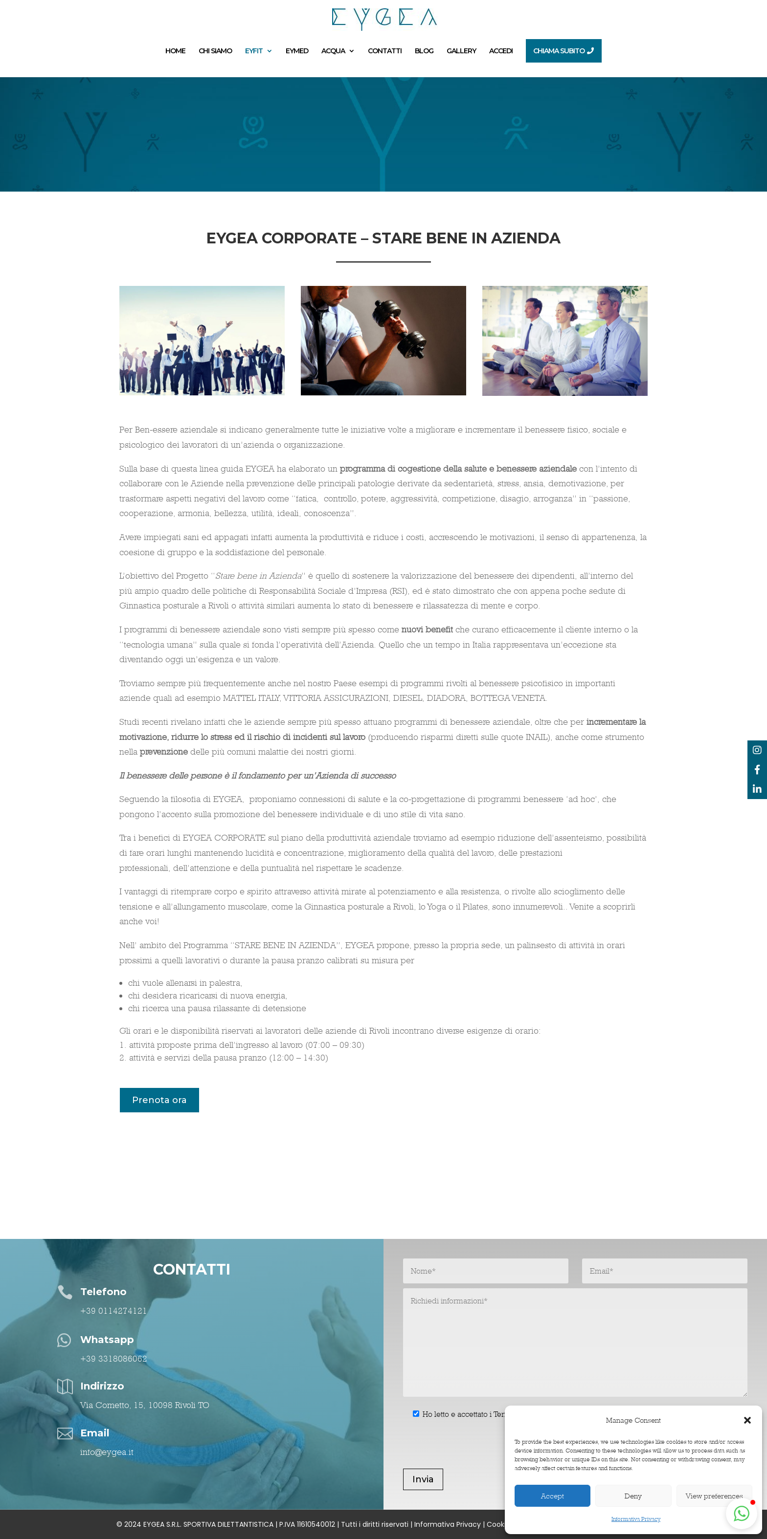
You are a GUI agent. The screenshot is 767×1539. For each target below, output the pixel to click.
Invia (423, 1479)
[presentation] (477, 1450)
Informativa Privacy (635, 1518)
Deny (633, 1496)
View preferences (714, 1496)
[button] (747, 1420)
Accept (552, 1496)
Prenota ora (159, 1100)
